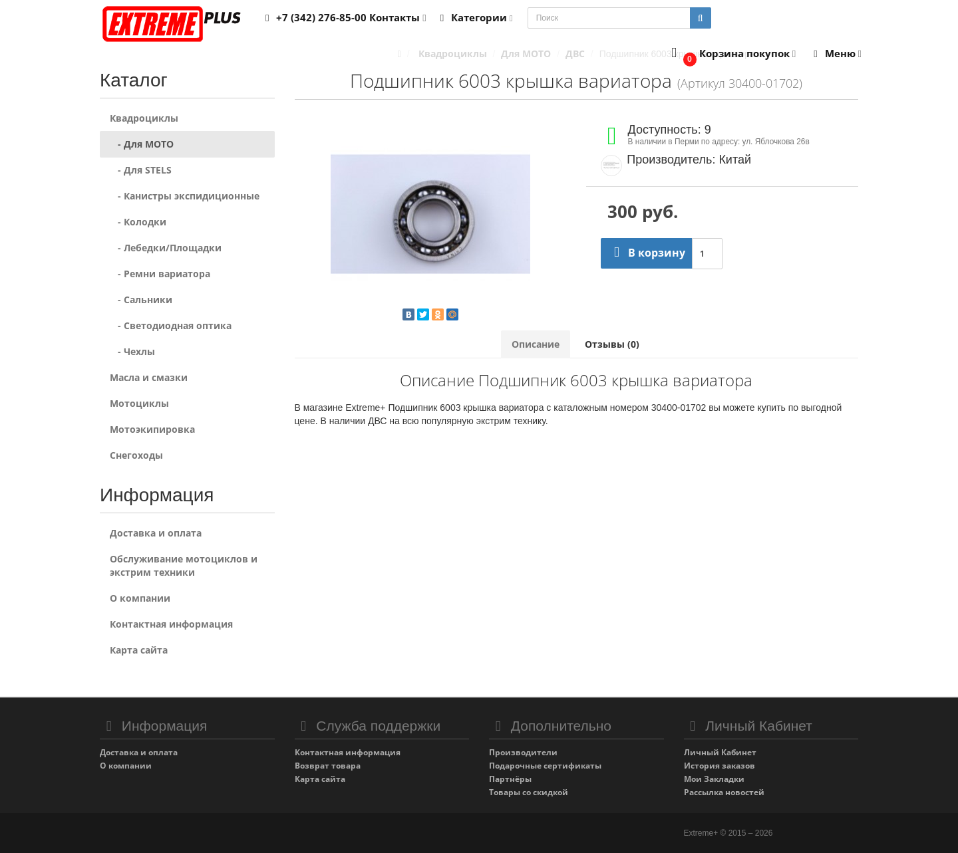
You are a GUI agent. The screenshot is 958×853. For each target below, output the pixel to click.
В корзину (646, 252)
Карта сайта (139, 650)
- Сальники (141, 299)
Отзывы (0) (612, 344)
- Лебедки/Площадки (166, 247)
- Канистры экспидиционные (184, 195)
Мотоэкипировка (152, 429)
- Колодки (138, 221)
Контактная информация (171, 624)
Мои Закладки (714, 779)
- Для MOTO (142, 144)
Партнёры (510, 779)
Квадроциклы (144, 118)
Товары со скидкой (528, 792)
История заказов (719, 765)
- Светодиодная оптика (171, 325)
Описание (535, 344)
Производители (523, 752)
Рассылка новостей (724, 792)
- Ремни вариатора (160, 273)
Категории (474, 17)
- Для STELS (141, 170)
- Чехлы (132, 351)
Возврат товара (328, 765)
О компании (140, 598)
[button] (731, 54)
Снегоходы (136, 455)
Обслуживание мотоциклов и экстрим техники (183, 565)
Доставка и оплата (156, 533)
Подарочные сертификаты (545, 765)
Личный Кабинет (720, 752)
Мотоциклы (139, 403)
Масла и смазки (149, 377)
